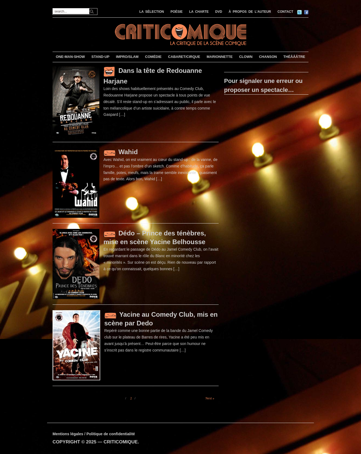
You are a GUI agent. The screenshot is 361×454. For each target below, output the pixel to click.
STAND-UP (100, 57)
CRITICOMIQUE (120, 441)
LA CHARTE (199, 12)
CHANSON (268, 57)
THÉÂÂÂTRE (294, 57)
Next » (210, 398)
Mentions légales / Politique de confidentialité (94, 434)
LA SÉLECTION (151, 12)
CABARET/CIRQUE (184, 57)
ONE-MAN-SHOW (70, 57)
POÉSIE (176, 12)
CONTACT (285, 12)
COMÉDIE (153, 57)
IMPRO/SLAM (127, 57)
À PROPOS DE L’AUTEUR (250, 12)
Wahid (128, 152)
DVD (218, 12)
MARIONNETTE (219, 57)
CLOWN (245, 57)
